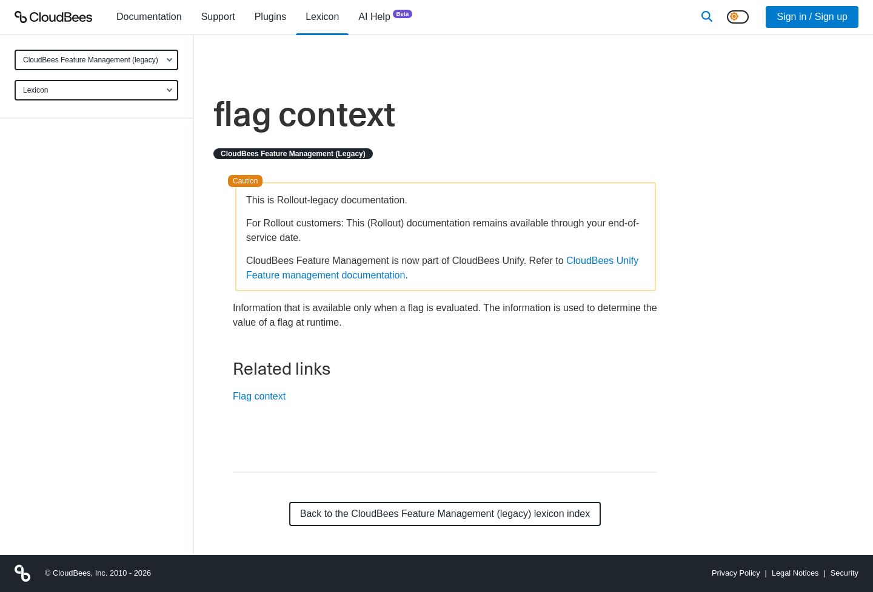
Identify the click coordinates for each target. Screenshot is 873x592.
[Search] (707, 17)
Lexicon (35, 90)
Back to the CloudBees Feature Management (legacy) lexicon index (445, 513)
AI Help (385, 16)
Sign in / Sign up (812, 17)
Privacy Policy (736, 572)
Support (218, 17)
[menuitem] (149, 17)
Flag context (259, 396)
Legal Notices (795, 572)
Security (844, 572)
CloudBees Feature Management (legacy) (90, 60)
